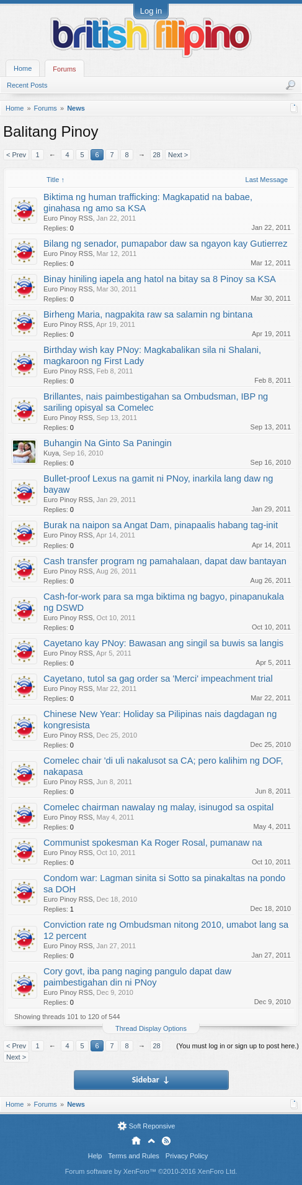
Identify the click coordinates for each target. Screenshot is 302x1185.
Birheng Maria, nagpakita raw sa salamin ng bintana (147, 314)
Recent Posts (27, 85)
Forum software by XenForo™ (151, 1171)
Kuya (51, 453)
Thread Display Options (151, 1028)
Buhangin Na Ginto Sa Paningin (107, 443)
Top (151, 1141)
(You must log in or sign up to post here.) (237, 1046)
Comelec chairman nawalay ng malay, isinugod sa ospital (158, 807)
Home (23, 68)
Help (95, 1156)
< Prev (16, 154)
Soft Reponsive (152, 1126)
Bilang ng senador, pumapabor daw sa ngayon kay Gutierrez (165, 244)
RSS (166, 1141)
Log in (151, 11)
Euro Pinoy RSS (67, 218)
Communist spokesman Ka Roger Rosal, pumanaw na (152, 843)
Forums (64, 69)
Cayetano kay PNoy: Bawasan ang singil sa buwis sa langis (163, 643)
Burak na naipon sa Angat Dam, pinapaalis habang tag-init (160, 525)
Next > (178, 154)
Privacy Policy (187, 1156)
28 (156, 154)
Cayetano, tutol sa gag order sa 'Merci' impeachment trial (158, 679)
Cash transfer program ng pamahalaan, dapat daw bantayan (164, 561)
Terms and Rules (133, 1156)
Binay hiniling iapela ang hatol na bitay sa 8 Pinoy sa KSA (159, 279)
